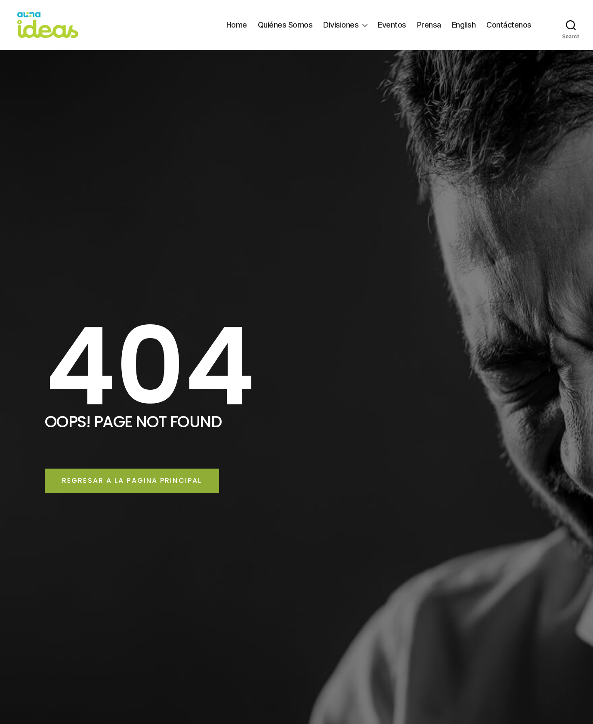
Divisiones (340, 31)
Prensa (429, 31)
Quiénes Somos (285, 31)
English (464, 31)
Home (236, 31)
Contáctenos (508, 31)
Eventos (392, 31)
